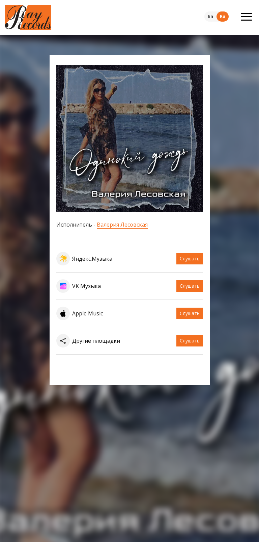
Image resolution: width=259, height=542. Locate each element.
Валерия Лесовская (122, 224)
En (210, 16)
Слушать (190, 258)
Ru (222, 16)
